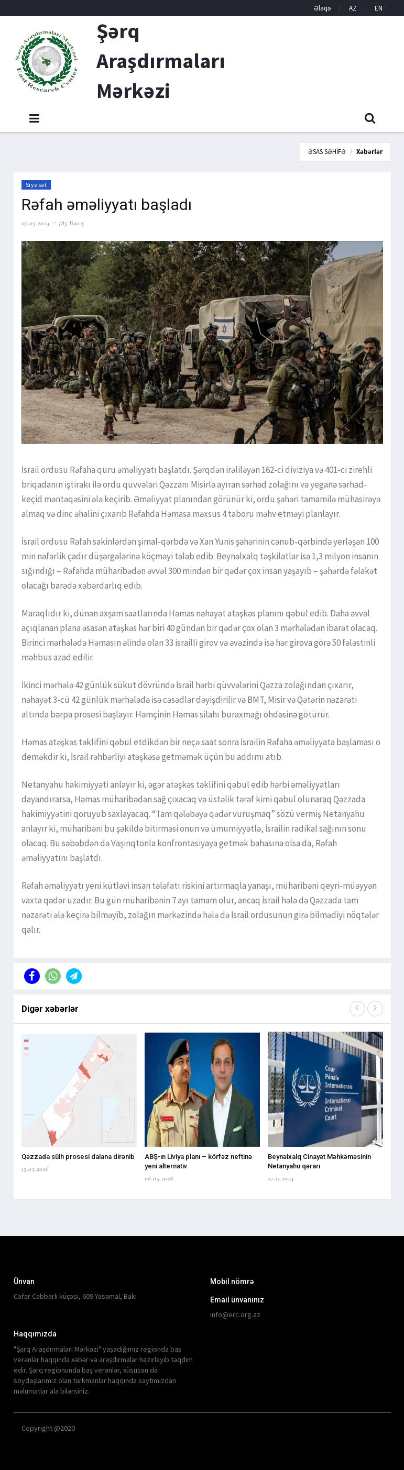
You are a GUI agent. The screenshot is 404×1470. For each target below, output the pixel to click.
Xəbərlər (369, 151)
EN (379, 8)
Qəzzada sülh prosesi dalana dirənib (78, 1156)
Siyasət (36, 185)
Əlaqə (322, 8)
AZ (353, 8)
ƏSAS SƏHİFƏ (327, 151)
